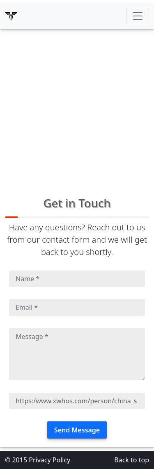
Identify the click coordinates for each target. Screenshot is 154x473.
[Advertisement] (77, 111)
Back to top (131, 459)
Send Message (77, 429)
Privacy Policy (49, 459)
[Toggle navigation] (137, 16)
